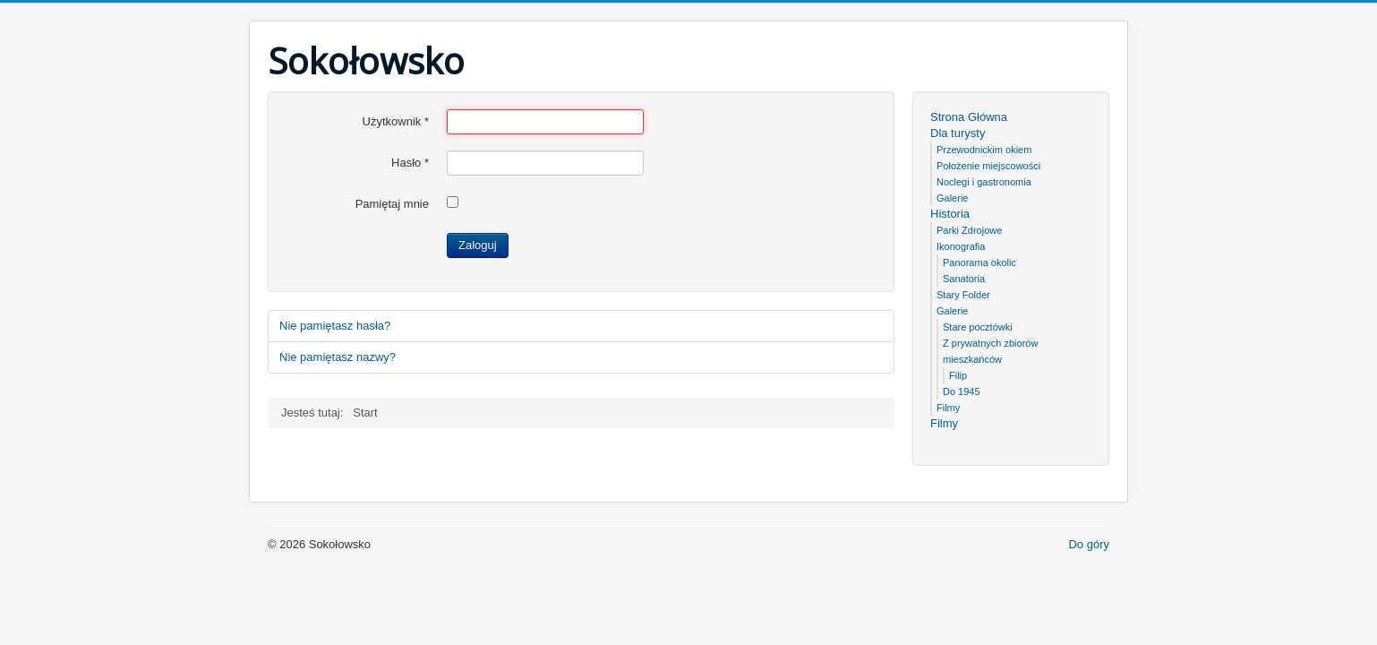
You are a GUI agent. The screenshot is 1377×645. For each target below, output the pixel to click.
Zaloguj (477, 245)
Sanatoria (964, 278)
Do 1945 (961, 391)
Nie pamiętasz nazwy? (337, 357)
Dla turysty (957, 133)
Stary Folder (963, 294)
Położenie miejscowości (988, 165)
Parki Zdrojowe (969, 230)
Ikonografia (961, 246)
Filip (958, 375)
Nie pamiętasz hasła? (334, 325)
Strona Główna (968, 117)
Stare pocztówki (978, 327)
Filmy (948, 407)
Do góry (1088, 544)
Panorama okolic (979, 262)
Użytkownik (396, 121)
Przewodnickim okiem (984, 149)
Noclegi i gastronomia (984, 181)
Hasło (410, 162)
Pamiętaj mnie (392, 204)
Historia (950, 213)
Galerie (952, 198)
